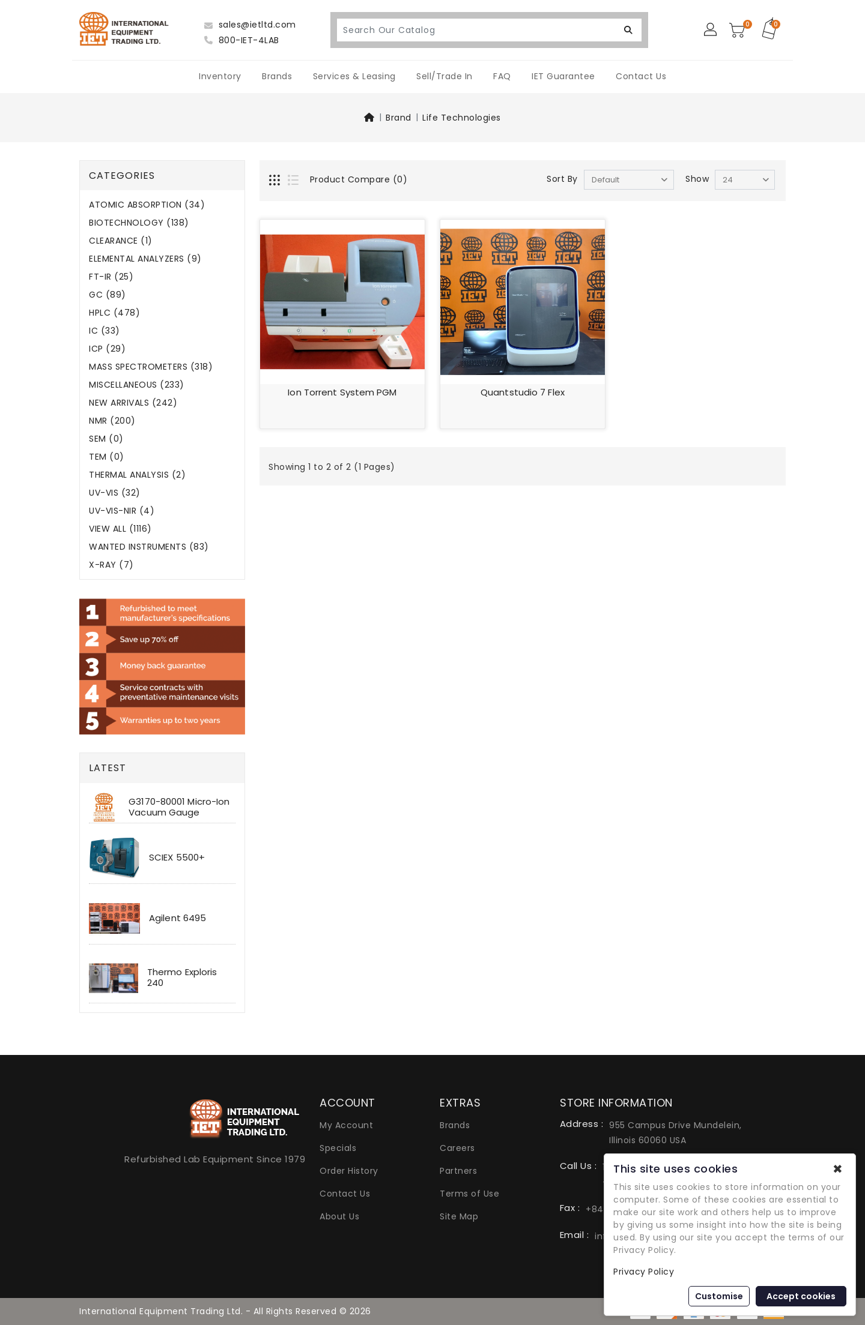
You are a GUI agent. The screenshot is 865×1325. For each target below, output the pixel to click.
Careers (457, 1148)
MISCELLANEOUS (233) (136, 385)
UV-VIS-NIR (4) (121, 511)
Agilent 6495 (177, 918)
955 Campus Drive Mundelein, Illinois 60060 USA (675, 1132)
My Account (346, 1125)
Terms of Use (469, 1194)
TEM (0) (106, 457)
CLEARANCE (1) (121, 241)
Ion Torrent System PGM (342, 392)
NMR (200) (112, 421)
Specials (338, 1148)
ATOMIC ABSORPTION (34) (147, 205)
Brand (398, 118)
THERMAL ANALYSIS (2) (137, 475)
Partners (458, 1171)
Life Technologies (461, 118)
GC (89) (107, 295)
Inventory (220, 76)
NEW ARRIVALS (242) (133, 403)
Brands (277, 76)
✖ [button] (838, 1169)
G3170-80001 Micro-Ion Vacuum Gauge (179, 807)
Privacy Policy (643, 1272)
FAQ (502, 76)
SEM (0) (106, 439)
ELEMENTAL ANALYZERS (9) (145, 259)
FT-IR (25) (111, 277)
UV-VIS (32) (115, 493)
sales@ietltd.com (250, 24)
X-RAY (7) (111, 565)
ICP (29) (107, 349)
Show (697, 179)
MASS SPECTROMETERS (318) (151, 367)
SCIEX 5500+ (177, 857)
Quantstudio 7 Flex (523, 392)
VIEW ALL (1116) (120, 529)
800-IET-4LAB (241, 40)
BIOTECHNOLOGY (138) (139, 223)
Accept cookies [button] (801, 1296)
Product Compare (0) (359, 179)
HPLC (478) (114, 313)
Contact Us (641, 76)
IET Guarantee (563, 76)
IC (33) (104, 331)
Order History (349, 1171)
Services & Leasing (354, 76)
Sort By (562, 179)
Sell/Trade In (444, 76)
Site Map (459, 1216)
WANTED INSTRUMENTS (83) (149, 547)
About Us (339, 1216)
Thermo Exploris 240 (182, 977)
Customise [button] (719, 1296)
